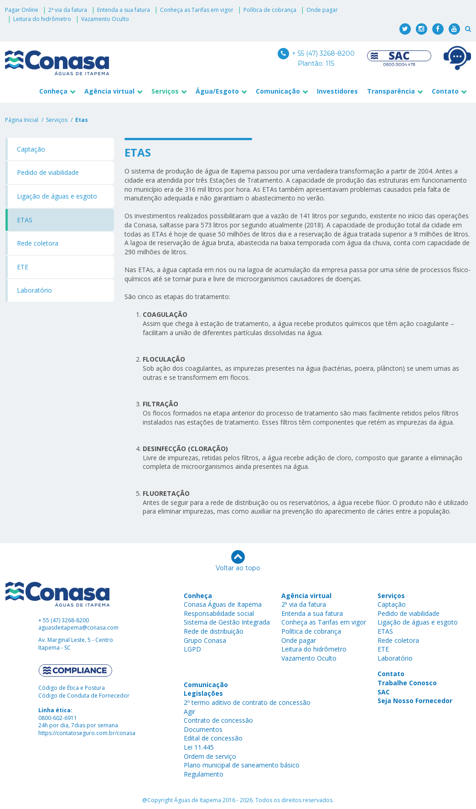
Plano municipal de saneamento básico (242, 765)
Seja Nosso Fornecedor (415, 700)
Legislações (203, 693)
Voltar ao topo (238, 561)
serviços (56, 120)
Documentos (203, 729)
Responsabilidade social (219, 613)
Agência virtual (109, 91)
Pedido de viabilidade (48, 172)
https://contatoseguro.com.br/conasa (86, 733)
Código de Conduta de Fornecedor (83, 695)
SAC (384, 692)
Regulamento (203, 774)
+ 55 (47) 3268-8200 (316, 53)
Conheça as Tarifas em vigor (196, 10)
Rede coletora (37, 243)
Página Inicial (21, 120)
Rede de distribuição (213, 631)
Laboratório (34, 290)
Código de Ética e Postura (71, 688)
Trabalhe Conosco (407, 682)
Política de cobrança (269, 10)
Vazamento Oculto (105, 19)
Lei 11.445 (199, 747)
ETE (22, 267)
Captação (31, 149)
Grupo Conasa (205, 640)
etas (81, 120)
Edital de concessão (213, 738)
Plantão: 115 (316, 63)
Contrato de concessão (218, 720)
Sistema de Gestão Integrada (227, 622)
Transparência (391, 91)
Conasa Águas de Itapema (223, 604)
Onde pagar (322, 10)
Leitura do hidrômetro (42, 19)
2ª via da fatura (67, 10)
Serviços (165, 91)
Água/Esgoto (217, 91)
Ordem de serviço (210, 756)
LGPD (192, 649)
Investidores (337, 91)
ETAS (24, 219)
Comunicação (278, 91)
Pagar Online (21, 10)
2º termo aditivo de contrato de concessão (247, 702)
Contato (445, 91)
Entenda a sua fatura (123, 10)
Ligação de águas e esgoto (57, 196)
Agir (189, 711)
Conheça (53, 91)
